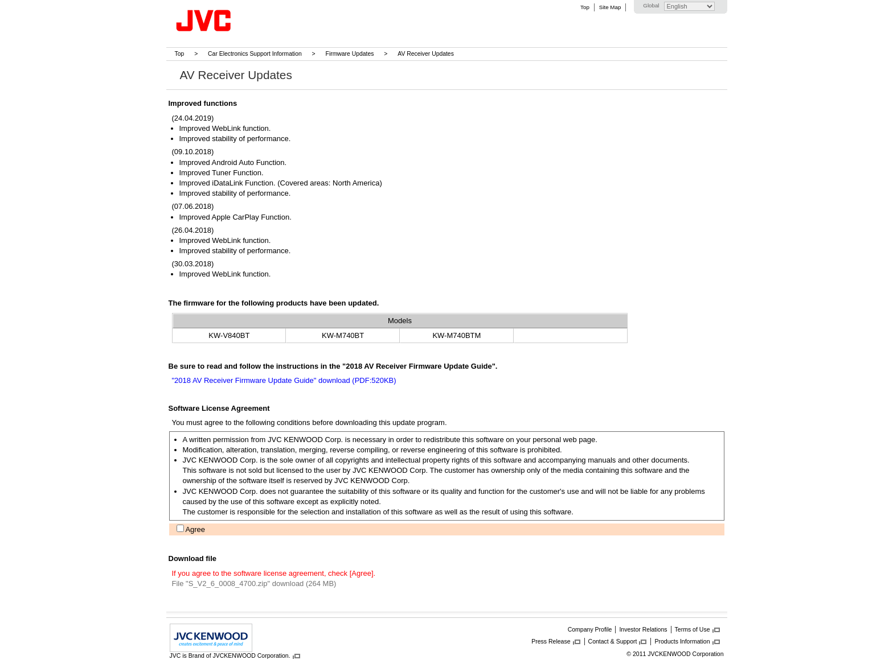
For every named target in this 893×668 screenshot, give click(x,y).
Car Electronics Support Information (255, 54)
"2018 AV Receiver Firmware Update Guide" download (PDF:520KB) (284, 380)
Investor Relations (643, 629)
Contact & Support (612, 641)
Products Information (682, 641)
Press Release (550, 641)
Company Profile (590, 629)
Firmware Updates (350, 54)
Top (584, 7)
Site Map (610, 7)
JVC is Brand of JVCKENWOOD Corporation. (230, 655)
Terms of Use (692, 629)
